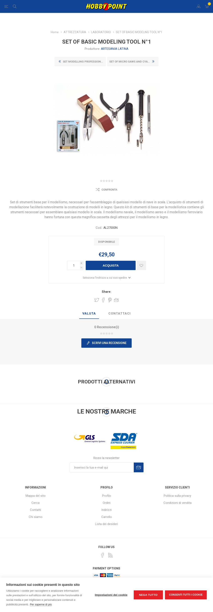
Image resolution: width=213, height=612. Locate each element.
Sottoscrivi (139, 467)
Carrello (106, 517)
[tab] (89, 313)
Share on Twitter (96, 300)
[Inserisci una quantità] (73, 265)
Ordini (106, 503)
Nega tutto (148, 594)
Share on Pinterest (110, 300)
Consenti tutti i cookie (186, 594)
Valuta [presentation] (89, 313)
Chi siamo (35, 517)
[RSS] (110, 555)
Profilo (106, 496)
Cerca (35, 503)
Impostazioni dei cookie (111, 594)
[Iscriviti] (102, 467)
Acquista (111, 265)
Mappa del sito (36, 496)
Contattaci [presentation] (119, 313)
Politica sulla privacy (177, 496)
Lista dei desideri (106, 524)
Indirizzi (106, 510)
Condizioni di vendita (177, 503)
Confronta (109, 189)
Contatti (35, 510)
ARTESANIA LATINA (114, 49)
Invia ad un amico (116, 300)
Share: (106, 292)
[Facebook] (102, 555)
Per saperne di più (41, 604)
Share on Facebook (103, 300)
